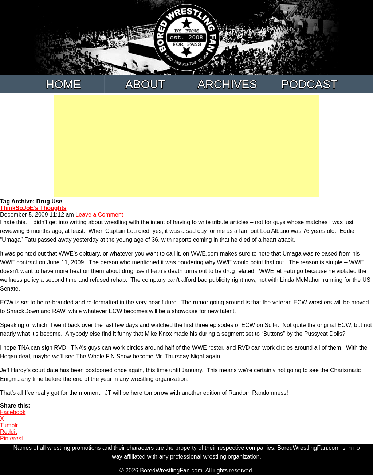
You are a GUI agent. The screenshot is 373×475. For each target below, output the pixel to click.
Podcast (309, 84)
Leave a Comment (99, 214)
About (145, 84)
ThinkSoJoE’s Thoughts (33, 208)
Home (63, 84)
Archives (227, 84)
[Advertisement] (186, 146)
